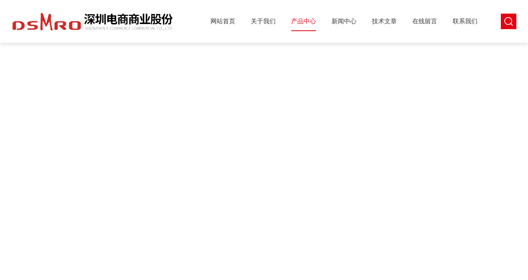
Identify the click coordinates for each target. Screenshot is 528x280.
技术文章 (384, 21)
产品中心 (303, 21)
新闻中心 (344, 21)
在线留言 (424, 21)
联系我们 (465, 21)
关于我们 (263, 21)
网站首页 (222, 21)
